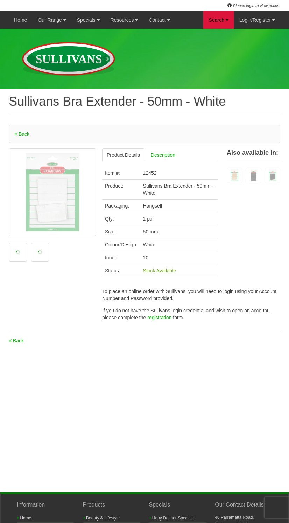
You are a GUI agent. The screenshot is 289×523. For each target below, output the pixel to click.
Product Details (123, 155)
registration (160, 317)
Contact (159, 20)
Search (218, 20)
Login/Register (257, 20)
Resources (124, 20)
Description (163, 155)
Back (21, 134)
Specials (88, 20)
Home (20, 20)
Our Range (52, 20)
